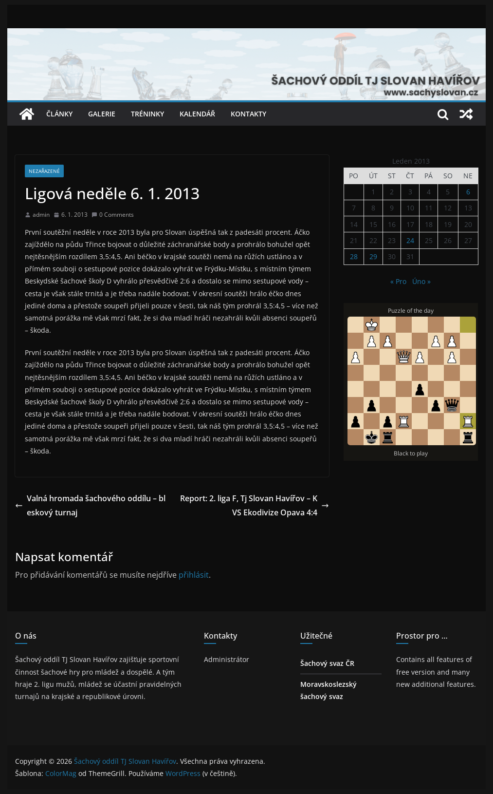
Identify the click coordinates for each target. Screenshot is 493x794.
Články (59, 113)
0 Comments (112, 214)
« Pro (398, 281)
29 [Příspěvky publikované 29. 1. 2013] (373, 256)
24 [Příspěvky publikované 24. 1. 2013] (410, 240)
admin (41, 214)
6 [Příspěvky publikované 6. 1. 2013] (468, 191)
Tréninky (147, 113)
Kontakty (248, 113)
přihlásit (194, 574)
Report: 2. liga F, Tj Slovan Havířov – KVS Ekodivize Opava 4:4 (254, 505)
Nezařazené (44, 171)
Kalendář (197, 113)
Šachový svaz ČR (327, 663)
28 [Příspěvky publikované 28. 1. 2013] (354, 256)
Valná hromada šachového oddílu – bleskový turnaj (90, 505)
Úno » (421, 281)
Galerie (101, 113)
